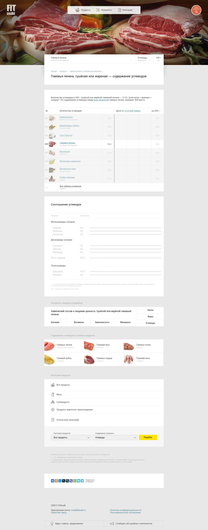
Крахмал (57, 275)
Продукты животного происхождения (72, 409)
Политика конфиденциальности (125, 510)
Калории (55, 322)
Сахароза (57, 245)
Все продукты (60, 385)
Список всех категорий (65, 420)
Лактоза (57, 249)
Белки (150, 310)
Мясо (56, 394)
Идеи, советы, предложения (69, 523)
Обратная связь (59, 512)
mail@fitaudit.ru (78, 510)
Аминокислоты (102, 322)
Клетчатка (58, 271)
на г (155, 111)
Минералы (125, 322)
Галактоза (58, 234)
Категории (127, 10)
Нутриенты (106, 10)
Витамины (79, 322)
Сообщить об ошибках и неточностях (134, 523)
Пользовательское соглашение (125, 512)
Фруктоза (57, 231)
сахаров (61, 258)
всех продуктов (101, 100)
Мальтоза (57, 252)
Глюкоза (57, 227)
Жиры (150, 316)
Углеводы (150, 323)
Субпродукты (60, 402)
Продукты (85, 10)
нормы (132, 111)
